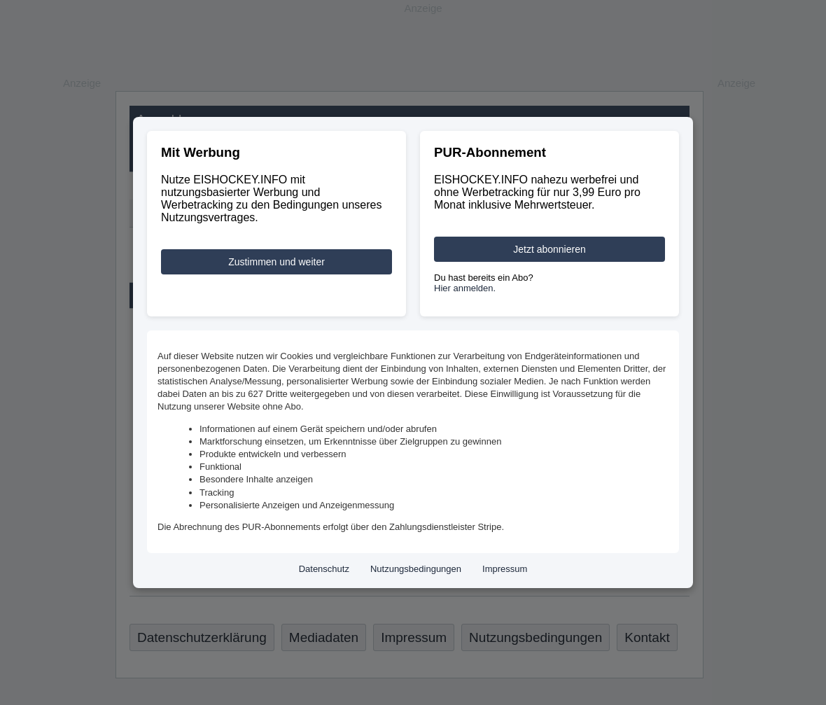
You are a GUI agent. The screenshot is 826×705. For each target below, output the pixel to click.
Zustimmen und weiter (276, 261)
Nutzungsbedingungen (415, 569)
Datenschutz (324, 569)
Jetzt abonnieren (549, 249)
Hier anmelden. (465, 288)
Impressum (504, 569)
